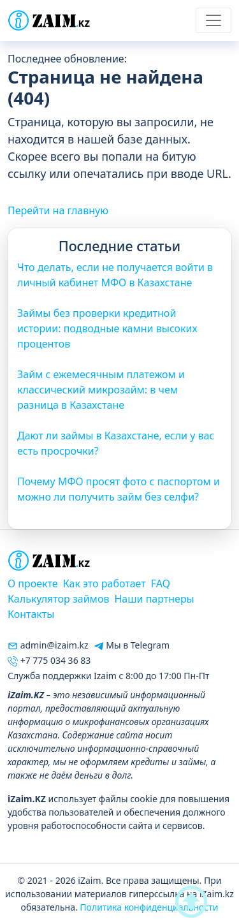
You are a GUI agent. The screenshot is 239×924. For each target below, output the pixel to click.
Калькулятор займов (58, 599)
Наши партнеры (154, 599)
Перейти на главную (58, 210)
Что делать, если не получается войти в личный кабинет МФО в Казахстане (115, 275)
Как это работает (104, 583)
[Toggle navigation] (213, 20)
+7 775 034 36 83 (49, 660)
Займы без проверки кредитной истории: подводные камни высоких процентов (107, 328)
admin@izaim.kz (48, 645)
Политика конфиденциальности (149, 907)
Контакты (31, 614)
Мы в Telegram (132, 645)
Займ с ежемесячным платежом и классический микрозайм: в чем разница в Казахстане (101, 389)
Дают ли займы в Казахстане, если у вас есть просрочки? (115, 443)
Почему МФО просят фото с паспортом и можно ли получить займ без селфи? (118, 489)
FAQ (160, 583)
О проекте (33, 583)
